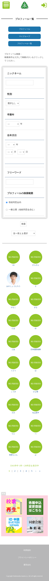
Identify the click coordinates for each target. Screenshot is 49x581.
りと (13, 434)
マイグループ (24, 36)
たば (13, 328)
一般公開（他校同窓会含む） (22, 209)
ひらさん (35, 265)
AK (13, 265)
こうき (13, 392)
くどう (13, 371)
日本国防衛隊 (36, 349)
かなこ (13, 307)
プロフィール (24, 29)
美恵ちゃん (13, 455)
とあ (13, 349)
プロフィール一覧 (24, 44)
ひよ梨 (35, 392)
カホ (13, 413)
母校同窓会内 (15, 202)
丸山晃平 (35, 413)
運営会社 (27, 565)
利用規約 (27, 550)
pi (35, 455)
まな (35, 307)
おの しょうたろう (13, 286)
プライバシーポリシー (27, 557)
